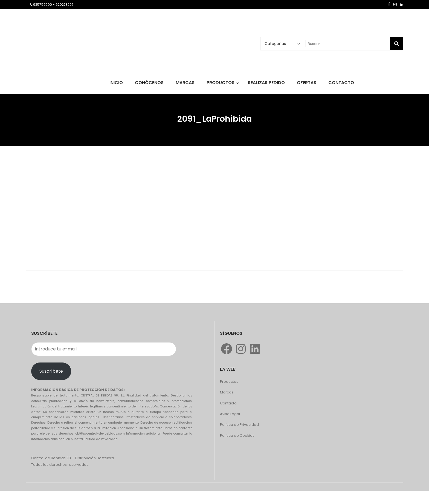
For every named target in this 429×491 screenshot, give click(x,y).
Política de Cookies (237, 435)
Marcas (226, 392)
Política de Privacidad (239, 424)
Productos (229, 381)
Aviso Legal (230, 413)
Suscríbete (51, 371)
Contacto (228, 403)
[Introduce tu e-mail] (103, 349)
